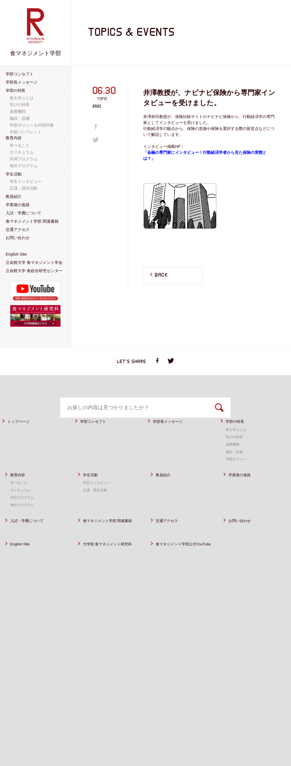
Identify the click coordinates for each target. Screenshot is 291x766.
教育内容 (20, 489)
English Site (23, 565)
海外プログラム (24, 519)
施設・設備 (236, 465)
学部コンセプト (97, 435)
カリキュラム (22, 504)
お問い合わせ (242, 534)
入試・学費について (32, 534)
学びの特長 (236, 451)
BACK (161, 275)
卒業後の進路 (242, 489)
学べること (20, 496)
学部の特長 (238, 435)
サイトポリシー (165, 742)
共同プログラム (24, 511)
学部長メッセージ (172, 435)
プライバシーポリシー (207, 742)
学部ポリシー (238, 473)
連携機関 (234, 458)
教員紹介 (165, 489)
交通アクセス (170, 534)
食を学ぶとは (238, 443)
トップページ (21, 435)
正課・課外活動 (97, 504)
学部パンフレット (26, 132)
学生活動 (92, 489)
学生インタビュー (99, 496)
